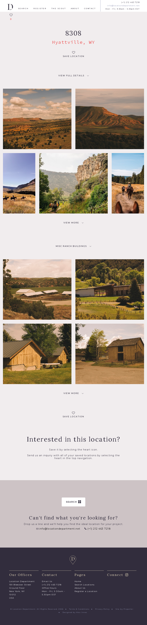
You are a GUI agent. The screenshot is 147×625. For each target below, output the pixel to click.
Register (40, 9)
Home (78, 581)
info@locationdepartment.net (123, 6)
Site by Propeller (124, 609)
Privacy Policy (102, 609)
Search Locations (85, 584)
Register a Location (86, 591)
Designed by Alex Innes (75, 612)
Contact (90, 9)
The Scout (58, 9)
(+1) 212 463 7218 (130, 2)
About (75, 9)
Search (23, 9)
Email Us (47, 581)
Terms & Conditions (79, 609)
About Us (80, 588)
